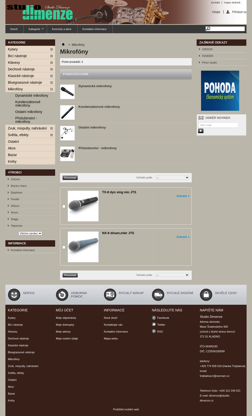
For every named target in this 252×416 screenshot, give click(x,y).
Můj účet (64, 310)
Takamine (16, 225)
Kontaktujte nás (113, 324)
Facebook (163, 317)
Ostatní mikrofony (28, 112)
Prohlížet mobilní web (126, 409)
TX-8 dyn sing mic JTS (119, 192)
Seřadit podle (144, 177)
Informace (17, 243)
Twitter (161, 324)
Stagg (14, 219)
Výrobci (15, 172)
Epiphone (16, 192)
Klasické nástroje (21, 76)
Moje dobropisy (65, 324)
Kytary (13, 49)
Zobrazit (181, 195)
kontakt (215, 2)
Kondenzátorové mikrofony (27, 103)
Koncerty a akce (61, 29)
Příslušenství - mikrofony (26, 120)
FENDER (207, 55)
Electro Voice (19, 185)
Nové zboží (110, 317)
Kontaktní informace (94, 29)
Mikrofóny (15, 89)
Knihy (12, 161)
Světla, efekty (18, 135)
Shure (14, 212)
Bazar (12, 155)
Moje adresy (63, 331)
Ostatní (13, 142)
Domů (13, 29)
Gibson (15, 205)
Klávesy (14, 62)
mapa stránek (232, 2)
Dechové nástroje (21, 69)
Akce (12, 148)
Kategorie (34, 30)
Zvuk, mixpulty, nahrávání (27, 128)
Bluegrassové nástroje (25, 82)
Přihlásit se (239, 12)
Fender (15, 199)
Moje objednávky (66, 317)
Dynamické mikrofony (31, 95)
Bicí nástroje (17, 56)
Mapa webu (111, 338)
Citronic (15, 179)
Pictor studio (209, 62)
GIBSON (207, 49)
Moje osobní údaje (67, 338)
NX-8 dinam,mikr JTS (118, 233)
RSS (160, 331)
